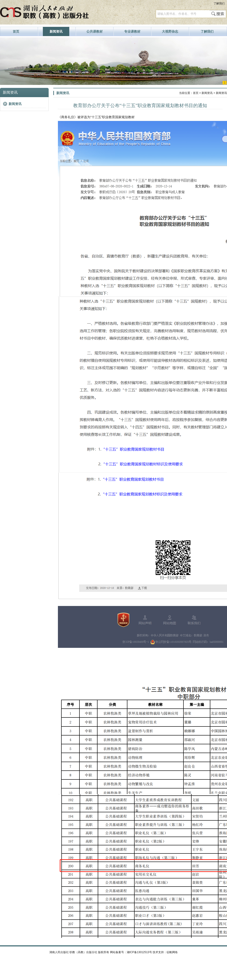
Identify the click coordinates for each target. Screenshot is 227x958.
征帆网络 (172, 952)
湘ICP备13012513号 (139, 952)
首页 (16, 31)
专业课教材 (132, 31)
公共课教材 (94, 31)
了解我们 (219, 3)
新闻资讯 (56, 31)
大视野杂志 (170, 31)
